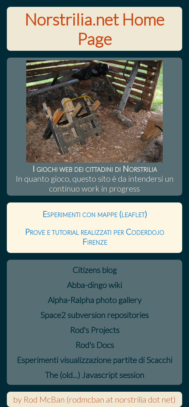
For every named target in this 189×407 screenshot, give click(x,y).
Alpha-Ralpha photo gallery (95, 300)
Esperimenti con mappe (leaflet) (94, 214)
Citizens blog (94, 270)
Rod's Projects (94, 330)
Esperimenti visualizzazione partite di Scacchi (94, 360)
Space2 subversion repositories (94, 315)
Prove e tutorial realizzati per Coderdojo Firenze (94, 236)
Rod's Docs (94, 345)
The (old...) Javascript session (94, 375)
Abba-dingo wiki (94, 285)
